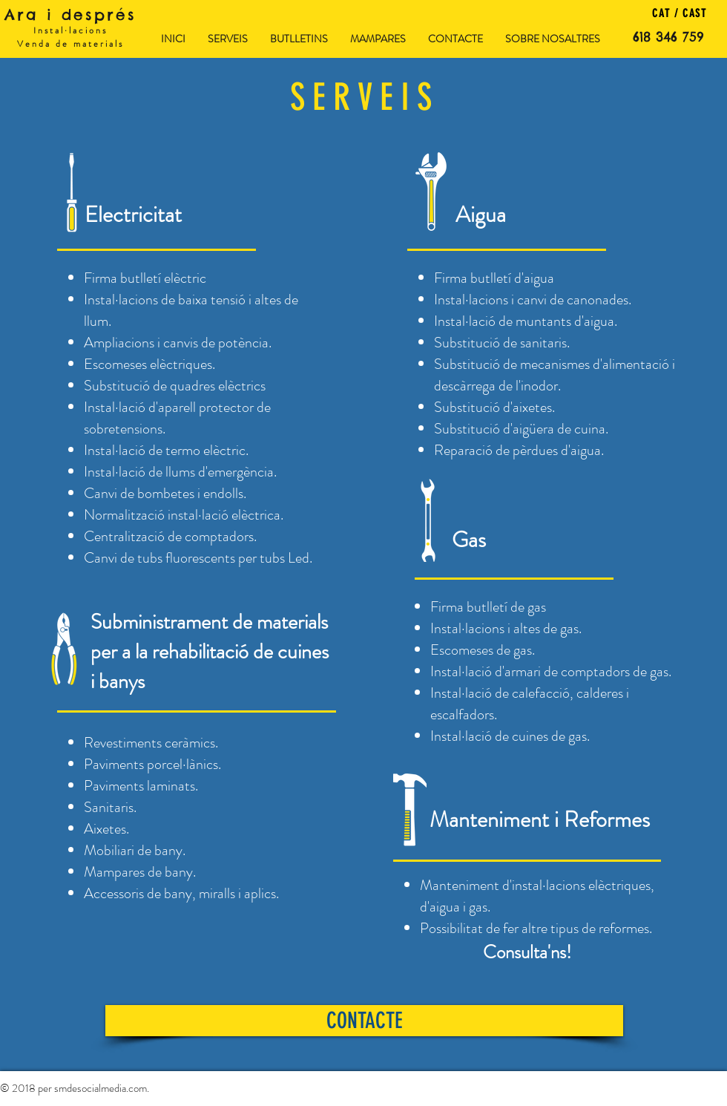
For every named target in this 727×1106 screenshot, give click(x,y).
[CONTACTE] (364, 1020)
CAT (661, 13)
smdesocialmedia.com (100, 1088)
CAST (693, 13)
